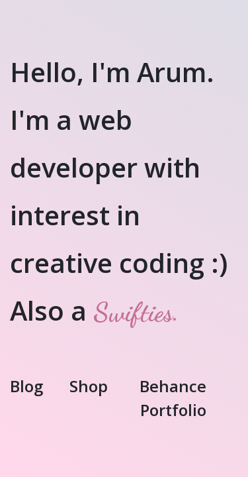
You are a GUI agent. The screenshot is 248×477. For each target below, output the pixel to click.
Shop (88, 386)
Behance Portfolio (173, 398)
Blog (26, 386)
